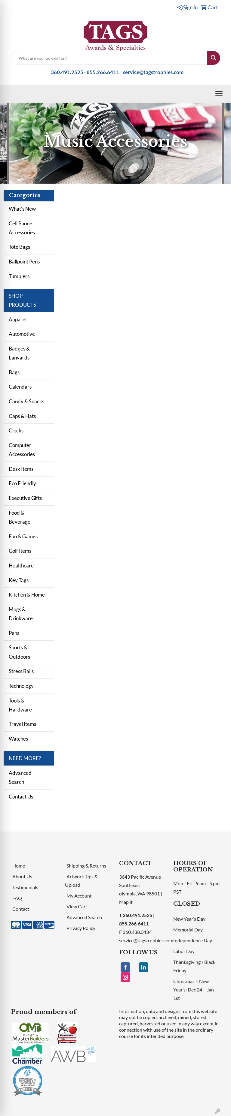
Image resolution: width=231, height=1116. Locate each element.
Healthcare (21, 565)
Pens (14, 633)
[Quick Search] (109, 58)
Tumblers (19, 276)
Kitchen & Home (27, 594)
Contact (20, 909)
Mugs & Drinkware (21, 613)
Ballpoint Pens (24, 261)
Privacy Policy (80, 928)
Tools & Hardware (20, 705)
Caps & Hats (22, 416)
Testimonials (25, 887)
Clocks (16, 430)
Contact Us (21, 796)
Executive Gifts (25, 498)
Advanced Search (20, 777)
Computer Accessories (22, 449)
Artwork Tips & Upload (81, 881)
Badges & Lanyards (19, 353)
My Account (79, 895)
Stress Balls (21, 671)
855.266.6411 (103, 72)
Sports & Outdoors (19, 652)
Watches (18, 738)
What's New (22, 209)
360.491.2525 (67, 72)
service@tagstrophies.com (153, 72)
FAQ (17, 898)
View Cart (76, 906)
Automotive (22, 334)
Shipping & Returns (86, 865)
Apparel (17, 319)
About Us (22, 876)
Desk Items (21, 469)
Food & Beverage (19, 517)
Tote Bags (19, 247)
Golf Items (20, 551)
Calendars (20, 387)
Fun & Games (23, 536)
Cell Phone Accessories (22, 228)
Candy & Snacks (26, 401)
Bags (14, 372)
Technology (21, 686)
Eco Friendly (22, 483)
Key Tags (19, 580)
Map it (126, 902)
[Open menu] (219, 94)
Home (18, 865)
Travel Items (22, 724)
